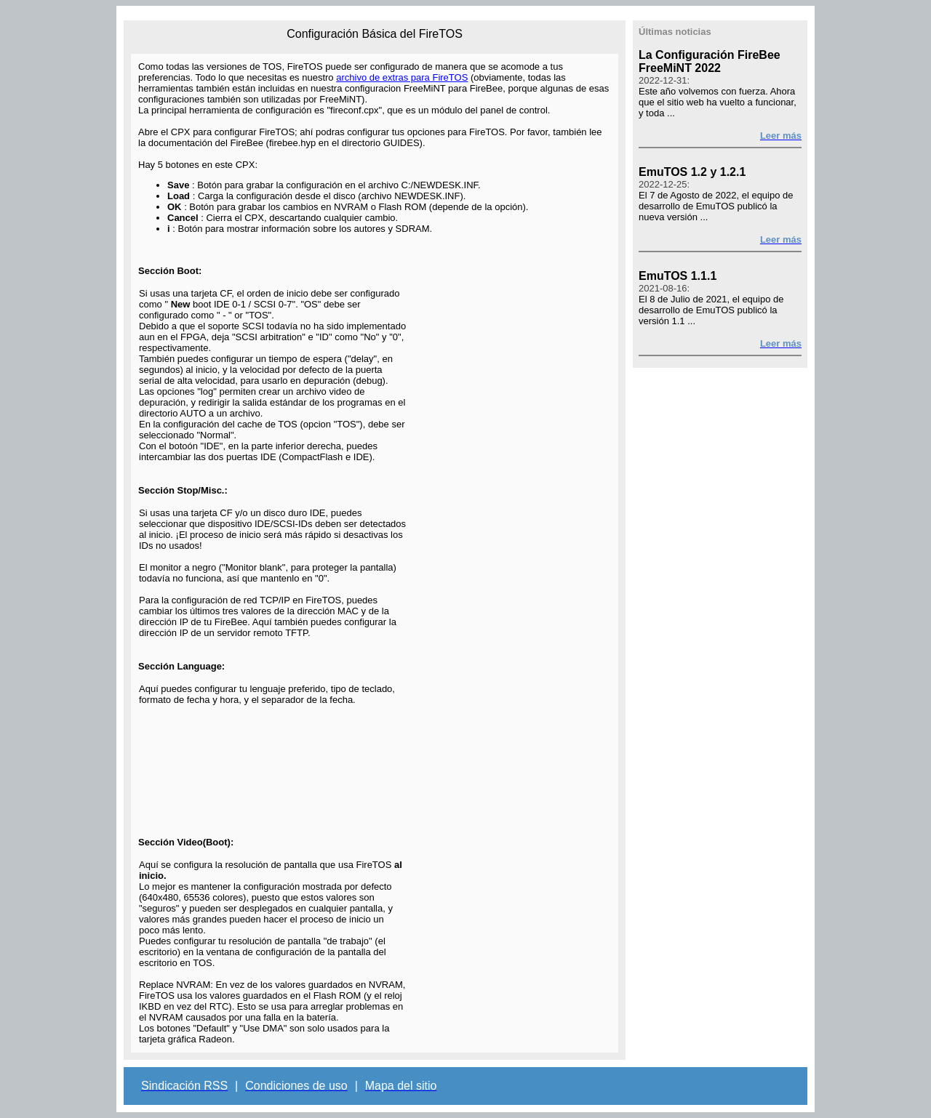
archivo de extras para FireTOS (402, 77)
